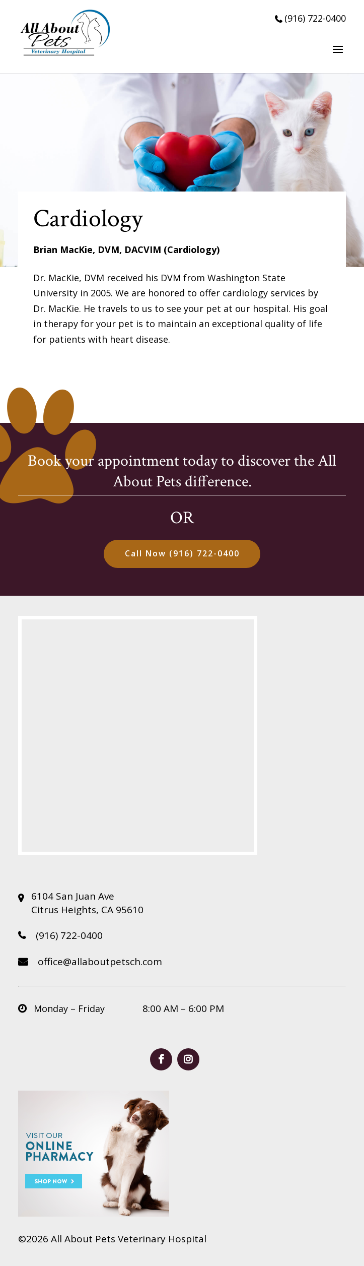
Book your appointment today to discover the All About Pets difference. (182, 471)
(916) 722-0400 (310, 18)
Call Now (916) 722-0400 (182, 553)
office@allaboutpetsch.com (90, 961)
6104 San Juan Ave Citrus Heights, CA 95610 (87, 903)
